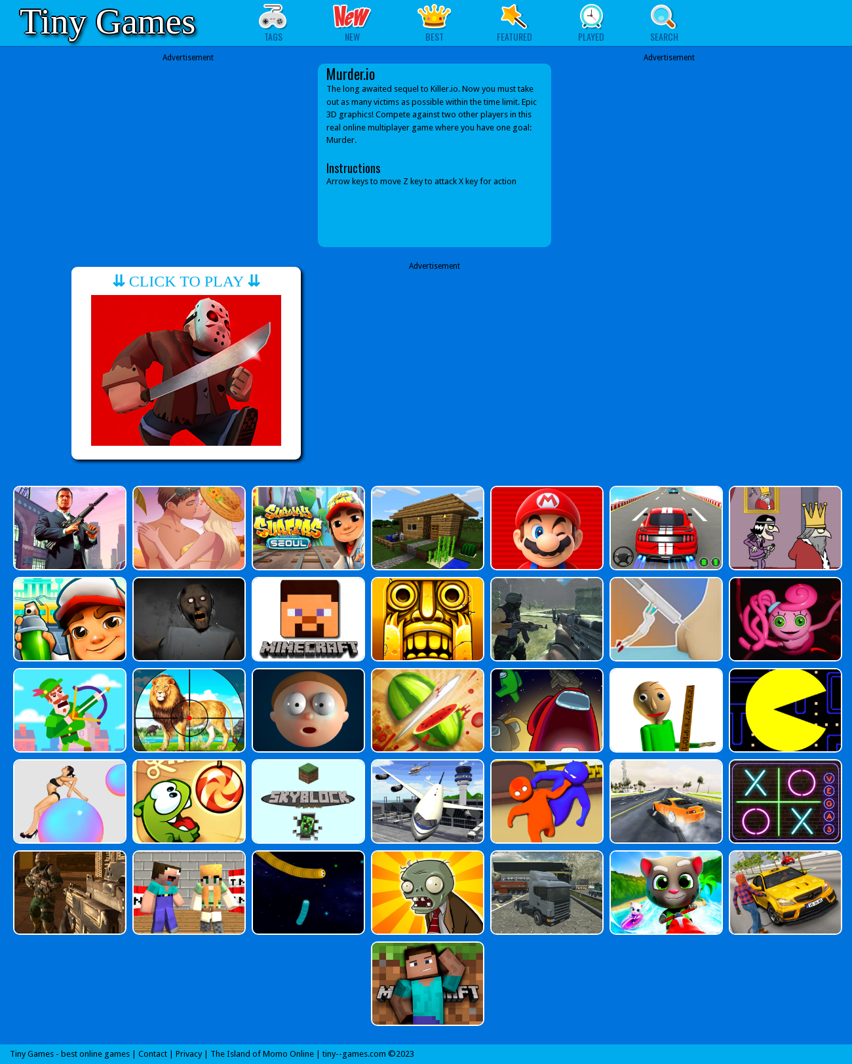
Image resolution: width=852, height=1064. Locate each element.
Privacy (189, 1054)
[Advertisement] (188, 155)
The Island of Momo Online (262, 1054)
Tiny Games (107, 21)
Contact (152, 1054)
